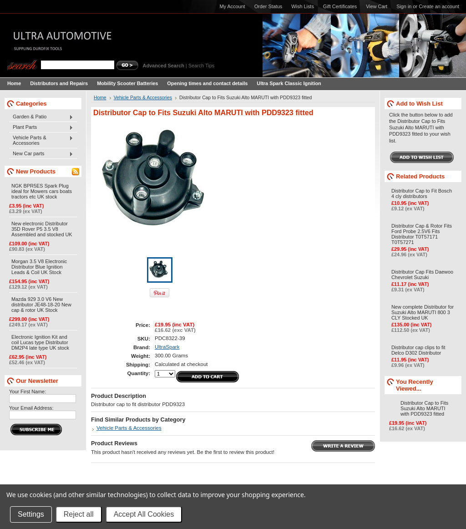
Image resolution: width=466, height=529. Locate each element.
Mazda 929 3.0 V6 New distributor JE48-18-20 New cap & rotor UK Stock (41, 304)
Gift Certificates (340, 6)
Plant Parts (41, 127)
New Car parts (41, 154)
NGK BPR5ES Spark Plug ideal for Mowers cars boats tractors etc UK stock (41, 191)
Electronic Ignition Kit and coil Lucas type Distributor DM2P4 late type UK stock (40, 342)
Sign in (403, 6)
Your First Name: (27, 391)
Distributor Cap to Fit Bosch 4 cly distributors (421, 193)
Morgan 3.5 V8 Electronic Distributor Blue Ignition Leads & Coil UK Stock (39, 267)
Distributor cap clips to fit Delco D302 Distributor (418, 350)
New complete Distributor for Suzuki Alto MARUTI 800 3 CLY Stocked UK (422, 312)
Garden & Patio (41, 117)
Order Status (268, 6)
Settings (31, 514)
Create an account (439, 6)
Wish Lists (302, 6)
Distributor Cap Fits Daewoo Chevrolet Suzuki (422, 274)
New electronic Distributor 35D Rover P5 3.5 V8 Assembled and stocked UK (41, 229)
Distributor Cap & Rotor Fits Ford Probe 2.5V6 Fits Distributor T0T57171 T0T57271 (421, 234)
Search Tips (201, 65)
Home (100, 97)
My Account (232, 6)
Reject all (79, 514)
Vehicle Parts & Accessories (41, 140)
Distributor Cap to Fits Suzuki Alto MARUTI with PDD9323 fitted (424, 408)
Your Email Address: (31, 408)
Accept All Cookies (144, 514)
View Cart (376, 6)
